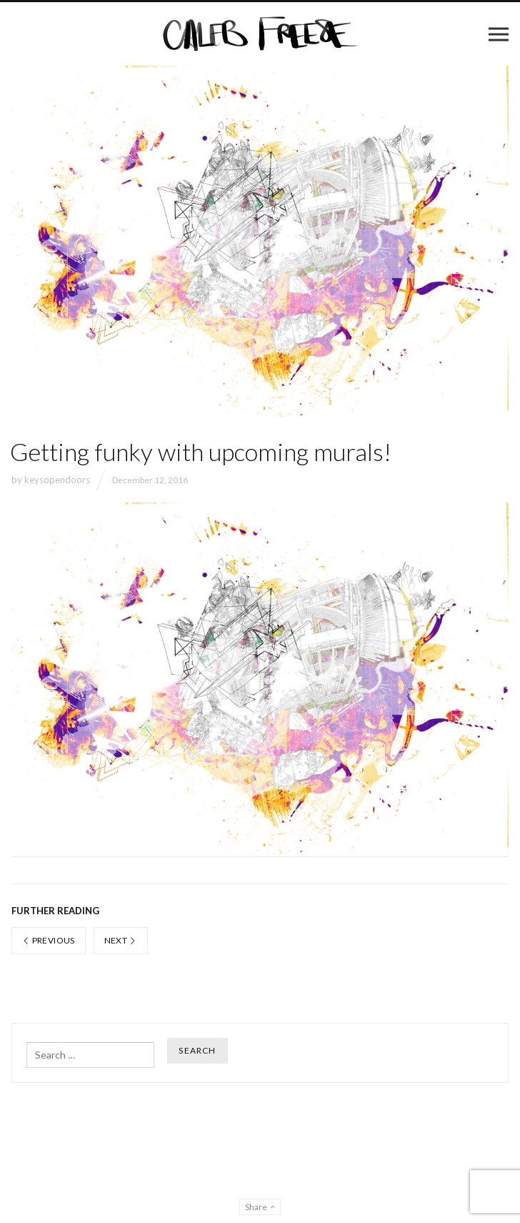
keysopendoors (57, 479)
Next (120, 940)
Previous (48, 940)
